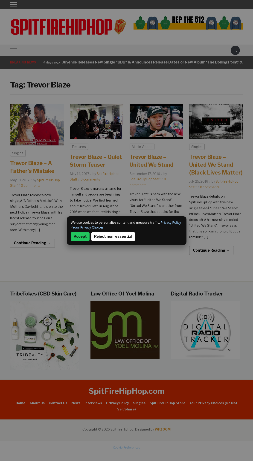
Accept (80, 236)
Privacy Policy (171, 222)
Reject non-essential (113, 236)
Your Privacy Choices (88, 227)
